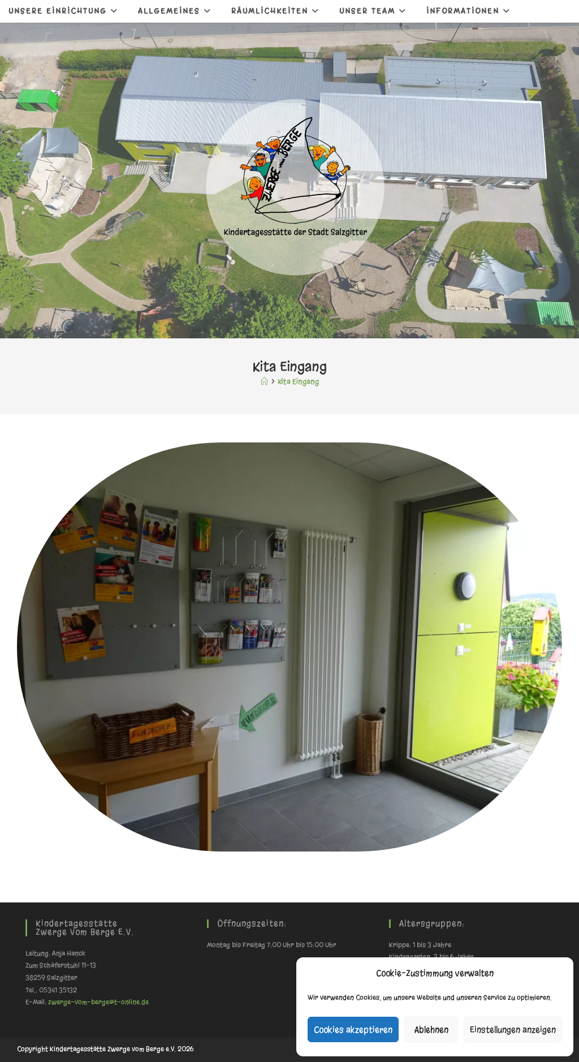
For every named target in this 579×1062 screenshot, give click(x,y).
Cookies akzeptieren (353, 1029)
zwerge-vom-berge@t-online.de (98, 1002)
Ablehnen (431, 1029)
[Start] (264, 381)
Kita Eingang (298, 381)
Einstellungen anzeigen (513, 1029)
